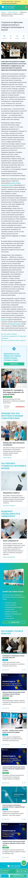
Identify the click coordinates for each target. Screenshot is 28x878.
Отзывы (14, 787)
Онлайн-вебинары (14, 809)
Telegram (15, 838)
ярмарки (4, 319)
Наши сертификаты (14, 819)
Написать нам (14, 763)
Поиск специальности (10, 541)
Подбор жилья (14, 807)
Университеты (14, 770)
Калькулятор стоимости (11, 493)
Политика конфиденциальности (14, 816)
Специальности (14, 773)
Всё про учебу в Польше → (9, 334)
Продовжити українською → (10, 3)
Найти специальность (9, 557)
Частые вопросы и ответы (14, 821)
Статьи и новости (13, 12)
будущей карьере (15, 324)
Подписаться (14, 364)
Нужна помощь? (14, 754)
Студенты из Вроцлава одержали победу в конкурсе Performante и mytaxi (14, 14)
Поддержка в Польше (14, 811)
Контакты (14, 778)
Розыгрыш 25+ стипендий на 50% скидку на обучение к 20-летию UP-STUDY (13, 392)
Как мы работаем (14, 794)
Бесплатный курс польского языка (14, 799)
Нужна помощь (7, 457)
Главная (3, 12)
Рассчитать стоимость (9, 505)
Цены (14, 775)
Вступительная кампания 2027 (14, 785)
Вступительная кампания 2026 (14, 782)
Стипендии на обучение (14, 804)
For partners (14, 758)
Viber (11, 838)
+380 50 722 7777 (14, 836)
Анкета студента (14, 780)
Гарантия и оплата (14, 823)
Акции (14, 768)
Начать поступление (18, 876)
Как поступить (14, 792)
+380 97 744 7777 (14, 835)
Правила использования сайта (14, 814)
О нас (14, 797)
